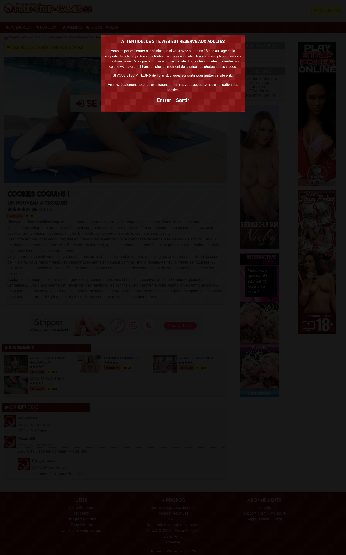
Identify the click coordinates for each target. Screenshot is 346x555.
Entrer (164, 100)
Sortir (182, 100)
